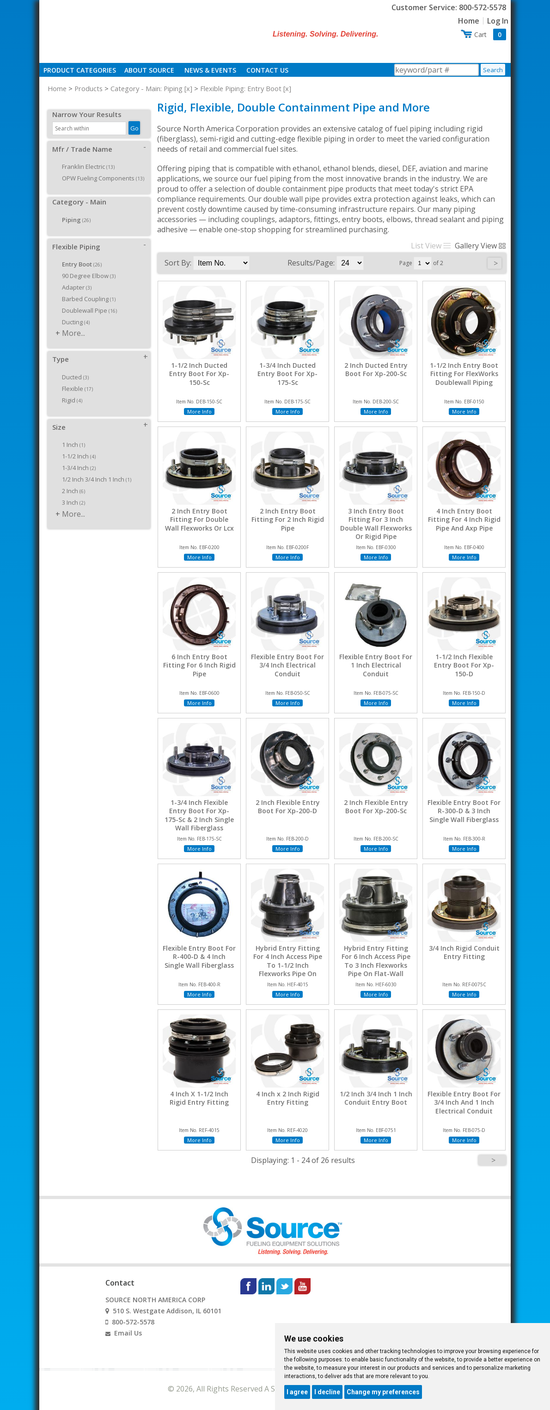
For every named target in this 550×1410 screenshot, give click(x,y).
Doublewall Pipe (86, 300)
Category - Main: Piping (146, 88)
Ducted (72, 367)
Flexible (74, 378)
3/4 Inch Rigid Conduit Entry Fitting (464, 952)
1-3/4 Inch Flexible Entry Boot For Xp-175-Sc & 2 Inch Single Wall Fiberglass (199, 815)
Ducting (72, 312)
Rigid (68, 390)
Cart (490, 34)
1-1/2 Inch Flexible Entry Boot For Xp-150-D (464, 665)
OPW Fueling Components (99, 168)
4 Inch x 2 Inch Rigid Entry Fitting (287, 1098)
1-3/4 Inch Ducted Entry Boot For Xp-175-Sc (287, 373)
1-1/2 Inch (75, 446)
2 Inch (70, 480)
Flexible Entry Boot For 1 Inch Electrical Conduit (375, 665)
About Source (149, 70)
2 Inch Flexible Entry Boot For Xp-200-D (288, 806)
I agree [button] (297, 1392)
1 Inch (70, 434)
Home (468, 21)
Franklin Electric (85, 156)
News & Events (210, 70)
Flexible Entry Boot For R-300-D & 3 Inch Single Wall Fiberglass (464, 810)
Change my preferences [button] (383, 1392)
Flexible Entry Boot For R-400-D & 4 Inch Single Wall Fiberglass (199, 956)
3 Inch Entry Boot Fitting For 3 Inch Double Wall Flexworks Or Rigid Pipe (376, 524)
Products (88, 88)
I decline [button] (327, 1392)
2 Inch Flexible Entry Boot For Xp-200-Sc (376, 806)
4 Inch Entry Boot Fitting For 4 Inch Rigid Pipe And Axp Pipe (464, 519)
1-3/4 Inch (75, 457)
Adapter (73, 277)
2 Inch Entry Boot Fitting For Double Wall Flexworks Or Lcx (199, 519)
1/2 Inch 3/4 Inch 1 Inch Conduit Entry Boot (376, 1098)
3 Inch (70, 492)
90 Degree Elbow (85, 265)
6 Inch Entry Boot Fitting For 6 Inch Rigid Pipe (199, 665)
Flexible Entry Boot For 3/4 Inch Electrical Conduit (287, 665)
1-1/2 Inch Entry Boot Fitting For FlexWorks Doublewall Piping (464, 373)
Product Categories (79, 70)
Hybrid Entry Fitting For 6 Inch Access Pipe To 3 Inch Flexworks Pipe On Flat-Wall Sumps (376, 965)
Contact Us (267, 70)
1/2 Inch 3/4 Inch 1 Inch (93, 469)
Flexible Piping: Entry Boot (240, 88)
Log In (497, 21)
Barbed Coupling (85, 288)
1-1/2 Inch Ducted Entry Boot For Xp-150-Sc (199, 373)
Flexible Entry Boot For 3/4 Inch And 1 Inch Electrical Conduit (464, 1102)
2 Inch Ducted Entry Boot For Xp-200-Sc (376, 369)
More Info (199, 411)
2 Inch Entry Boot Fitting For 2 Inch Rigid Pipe (287, 519)
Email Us (128, 1333)
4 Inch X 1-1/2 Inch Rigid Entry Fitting (199, 1098)
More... (73, 323)
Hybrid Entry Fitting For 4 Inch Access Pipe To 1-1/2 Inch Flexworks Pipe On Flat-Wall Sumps (287, 965)
